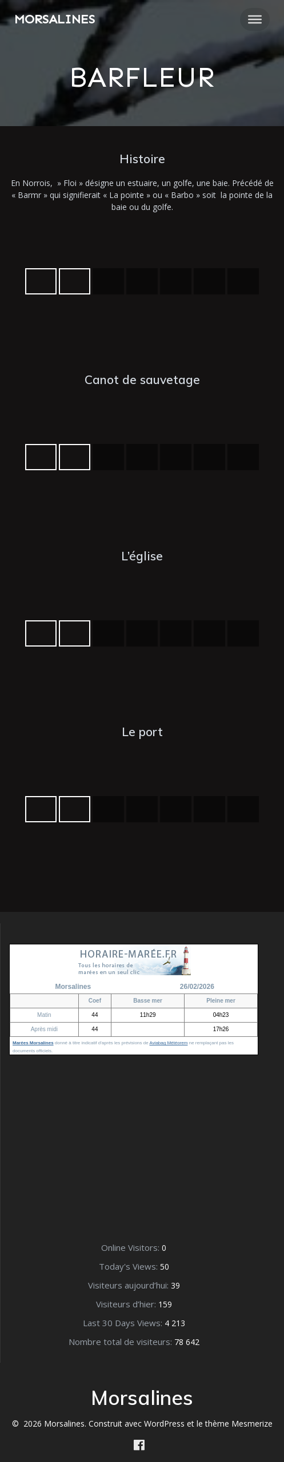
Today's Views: (129, 1266)
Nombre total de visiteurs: (121, 1341)
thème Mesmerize (239, 1423)
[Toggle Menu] (255, 19)
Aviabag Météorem (168, 1042)
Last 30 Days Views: (124, 1322)
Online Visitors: (131, 1247)
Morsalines (54, 19)
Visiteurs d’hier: (127, 1304)
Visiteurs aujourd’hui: (129, 1285)
